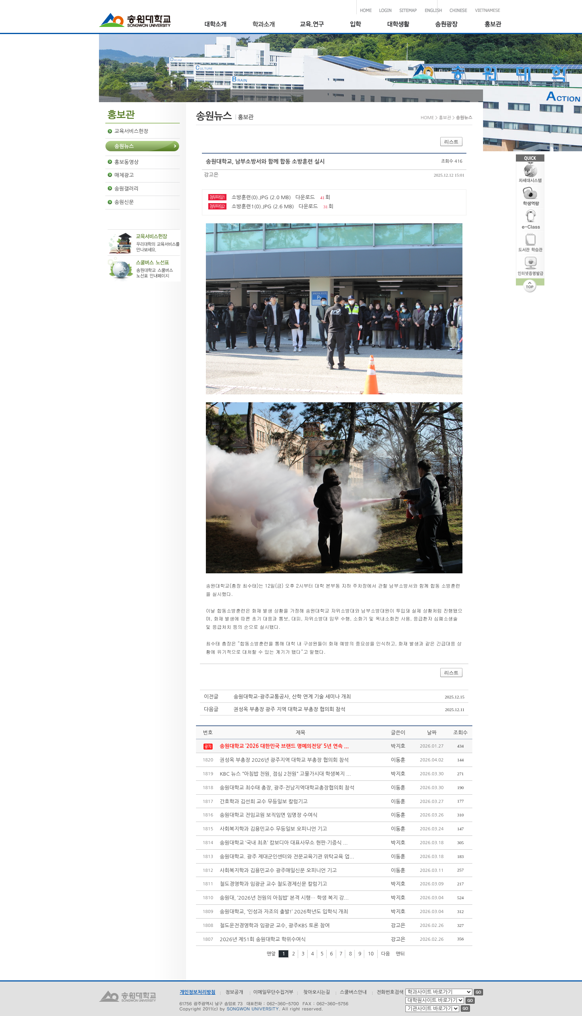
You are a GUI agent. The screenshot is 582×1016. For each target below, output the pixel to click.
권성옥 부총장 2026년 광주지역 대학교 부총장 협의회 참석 (284, 760)
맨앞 (271, 953)
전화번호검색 (390, 992)
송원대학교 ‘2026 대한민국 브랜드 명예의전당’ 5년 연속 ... (284, 746)
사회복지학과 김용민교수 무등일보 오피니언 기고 (273, 828)
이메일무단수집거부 (273, 992)
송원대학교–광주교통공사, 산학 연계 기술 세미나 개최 (292, 696)
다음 (385, 953)
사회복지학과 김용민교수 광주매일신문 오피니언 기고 (278, 870)
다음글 (211, 709)
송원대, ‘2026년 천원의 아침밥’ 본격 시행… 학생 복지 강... (284, 897)
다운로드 (305, 197)
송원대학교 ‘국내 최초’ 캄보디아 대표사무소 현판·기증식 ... (284, 842)
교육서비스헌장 (131, 131)
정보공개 (234, 992)
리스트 (451, 142)
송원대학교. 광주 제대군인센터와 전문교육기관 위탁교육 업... (287, 856)
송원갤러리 (126, 188)
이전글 (211, 696)
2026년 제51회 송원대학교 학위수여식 (263, 939)
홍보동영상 (126, 162)
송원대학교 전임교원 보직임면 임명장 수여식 (269, 815)
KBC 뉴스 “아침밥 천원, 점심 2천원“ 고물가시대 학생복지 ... (285, 773)
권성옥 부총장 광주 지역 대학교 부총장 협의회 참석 (289, 709)
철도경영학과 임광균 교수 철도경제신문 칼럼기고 (273, 884)
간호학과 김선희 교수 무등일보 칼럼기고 (264, 801)
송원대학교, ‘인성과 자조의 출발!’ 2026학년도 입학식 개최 (284, 911)
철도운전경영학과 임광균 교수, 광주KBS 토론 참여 (275, 925)
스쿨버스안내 (353, 992)
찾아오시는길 (316, 992)
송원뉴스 (124, 146)
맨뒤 (400, 953)
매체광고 (124, 175)
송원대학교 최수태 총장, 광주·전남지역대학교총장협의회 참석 (287, 787)
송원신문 (124, 202)
